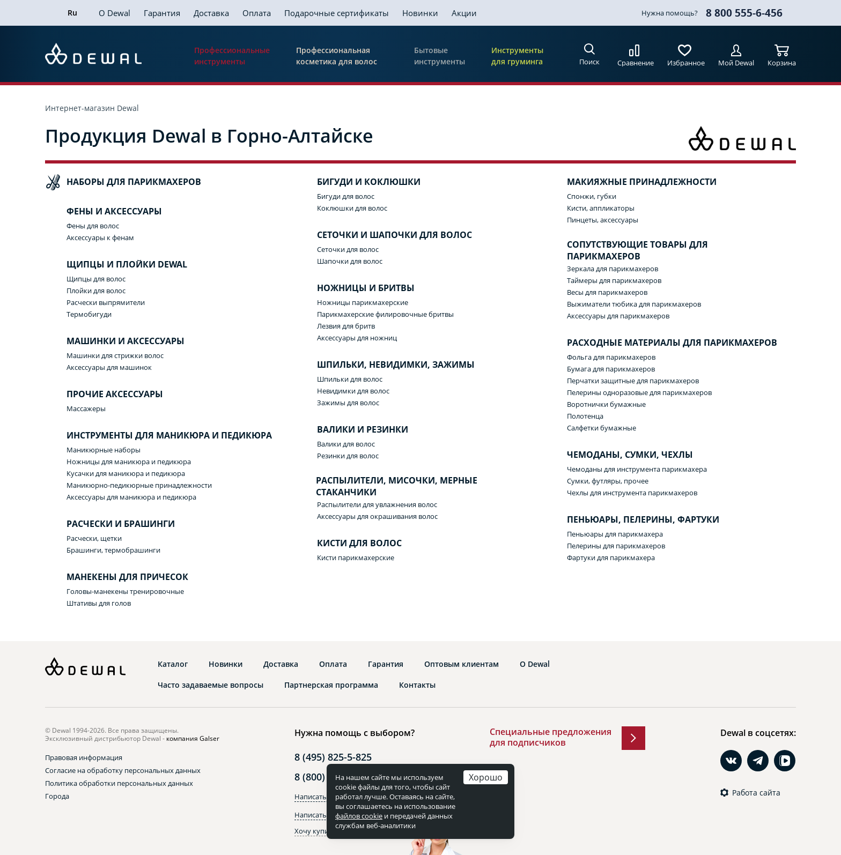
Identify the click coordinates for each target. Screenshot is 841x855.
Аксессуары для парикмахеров (618, 316)
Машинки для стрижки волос (115, 355)
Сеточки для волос (348, 249)
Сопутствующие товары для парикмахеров (626, 250)
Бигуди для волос (345, 196)
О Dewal (114, 13)
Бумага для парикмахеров (611, 369)
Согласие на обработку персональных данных (123, 770)
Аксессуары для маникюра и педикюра (131, 497)
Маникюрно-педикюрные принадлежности (139, 485)
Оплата (256, 13)
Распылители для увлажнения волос (377, 504)
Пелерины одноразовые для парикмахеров (639, 392)
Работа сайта (756, 792)
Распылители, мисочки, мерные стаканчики (387, 486)
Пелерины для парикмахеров (616, 546)
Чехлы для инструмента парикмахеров (632, 492)
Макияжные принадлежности (631, 182)
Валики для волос (346, 444)
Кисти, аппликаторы (601, 208)
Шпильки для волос (349, 379)
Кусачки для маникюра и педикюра (126, 473)
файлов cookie (358, 816)
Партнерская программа (331, 685)
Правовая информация (83, 757)
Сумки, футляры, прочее (607, 481)
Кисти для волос (349, 544)
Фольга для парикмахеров (611, 357)
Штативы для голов (99, 603)
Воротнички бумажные (606, 404)
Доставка (211, 13)
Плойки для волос (96, 290)
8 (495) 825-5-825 (333, 757)
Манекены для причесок (116, 577)
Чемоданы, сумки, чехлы (619, 455)
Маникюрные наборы (104, 450)
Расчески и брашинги (110, 524)
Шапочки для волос (349, 261)
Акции (464, 13)
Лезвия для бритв (346, 326)
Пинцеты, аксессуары (602, 220)
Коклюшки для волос (352, 208)
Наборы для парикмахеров (123, 182)
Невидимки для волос (353, 391)
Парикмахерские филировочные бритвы (385, 314)
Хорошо (486, 777)
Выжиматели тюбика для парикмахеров (634, 304)
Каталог (173, 664)
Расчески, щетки (94, 538)
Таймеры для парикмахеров (614, 280)
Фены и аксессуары (103, 212)
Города (57, 796)
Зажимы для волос (348, 402)
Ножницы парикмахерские (362, 302)
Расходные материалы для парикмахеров (661, 343)
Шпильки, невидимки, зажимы (385, 365)
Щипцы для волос (96, 279)
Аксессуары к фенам (100, 237)
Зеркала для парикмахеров (612, 268)
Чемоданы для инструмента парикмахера (637, 469)
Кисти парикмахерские (355, 557)
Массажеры (86, 408)
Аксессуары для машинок (109, 367)
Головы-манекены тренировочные (125, 591)
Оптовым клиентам (461, 664)
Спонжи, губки (591, 196)
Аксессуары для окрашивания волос (377, 516)
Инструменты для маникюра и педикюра (158, 436)
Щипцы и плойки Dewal (116, 265)
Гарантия (162, 13)
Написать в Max (321, 815)
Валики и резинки (352, 430)
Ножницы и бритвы (355, 288)
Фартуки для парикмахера (611, 557)
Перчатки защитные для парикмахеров (633, 380)
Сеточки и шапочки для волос (384, 235)
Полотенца (585, 416)
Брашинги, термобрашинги (113, 550)
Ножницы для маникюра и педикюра (129, 461)
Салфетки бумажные (601, 428)
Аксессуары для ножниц (357, 338)
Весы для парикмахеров (607, 292)
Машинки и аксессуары (115, 341)
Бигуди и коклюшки (358, 182)
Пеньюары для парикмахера (615, 534)
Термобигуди (89, 314)
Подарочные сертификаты (336, 13)
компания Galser (192, 738)
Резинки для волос (348, 455)
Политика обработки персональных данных (119, 783)
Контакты (417, 685)
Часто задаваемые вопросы (210, 685)
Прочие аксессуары (104, 394)
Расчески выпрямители (106, 302)
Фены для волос (93, 226)
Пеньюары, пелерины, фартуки (632, 520)
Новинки (420, 13)
